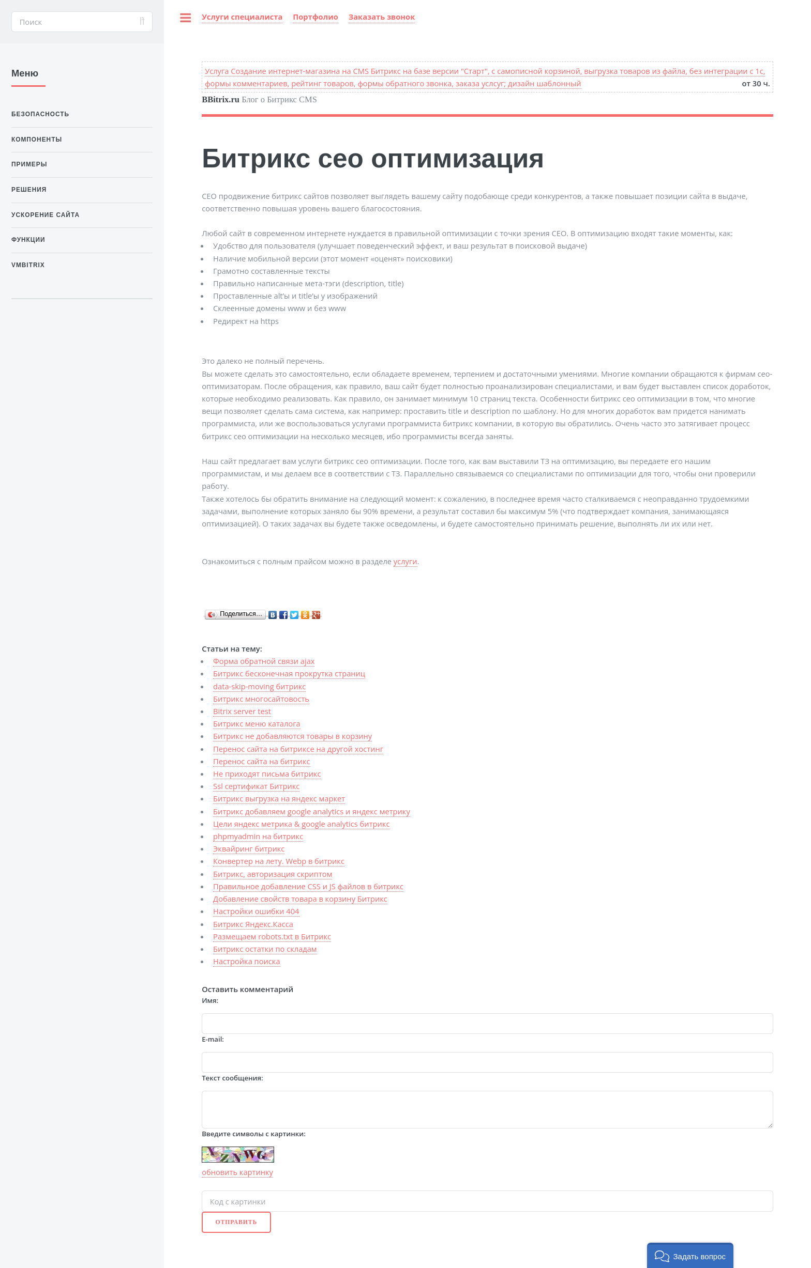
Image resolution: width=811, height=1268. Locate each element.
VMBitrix (28, 265)
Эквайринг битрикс (248, 848)
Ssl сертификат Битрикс (256, 786)
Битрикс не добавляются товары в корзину (292, 736)
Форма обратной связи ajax (263, 661)
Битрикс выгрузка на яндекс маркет (279, 798)
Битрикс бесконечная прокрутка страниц (289, 673)
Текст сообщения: (232, 1078)
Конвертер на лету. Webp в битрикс (278, 861)
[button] (690, 1255)
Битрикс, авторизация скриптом (272, 874)
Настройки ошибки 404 (256, 911)
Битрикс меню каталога (257, 723)
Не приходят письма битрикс (267, 773)
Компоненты (36, 139)
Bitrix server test (242, 711)
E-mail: (213, 1039)
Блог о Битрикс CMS (259, 99)
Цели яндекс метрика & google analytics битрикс (301, 823)
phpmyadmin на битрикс (258, 836)
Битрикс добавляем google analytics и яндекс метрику (311, 811)
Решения (29, 189)
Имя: (210, 1000)
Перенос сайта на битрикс (261, 761)
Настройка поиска (246, 961)
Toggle (181, 21)
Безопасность (40, 114)
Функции (28, 239)
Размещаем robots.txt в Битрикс (272, 936)
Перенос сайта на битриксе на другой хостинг (298, 749)
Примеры (29, 164)
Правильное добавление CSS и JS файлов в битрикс (308, 886)
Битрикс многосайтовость (261, 698)
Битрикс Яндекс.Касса (253, 924)
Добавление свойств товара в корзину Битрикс (300, 898)
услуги (405, 561)
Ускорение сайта (45, 215)
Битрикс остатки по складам (265, 949)
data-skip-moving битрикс (259, 686)
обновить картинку (237, 1172)
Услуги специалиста (242, 16)
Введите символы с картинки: (254, 1133)
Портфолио (315, 16)
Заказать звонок (382, 16)
